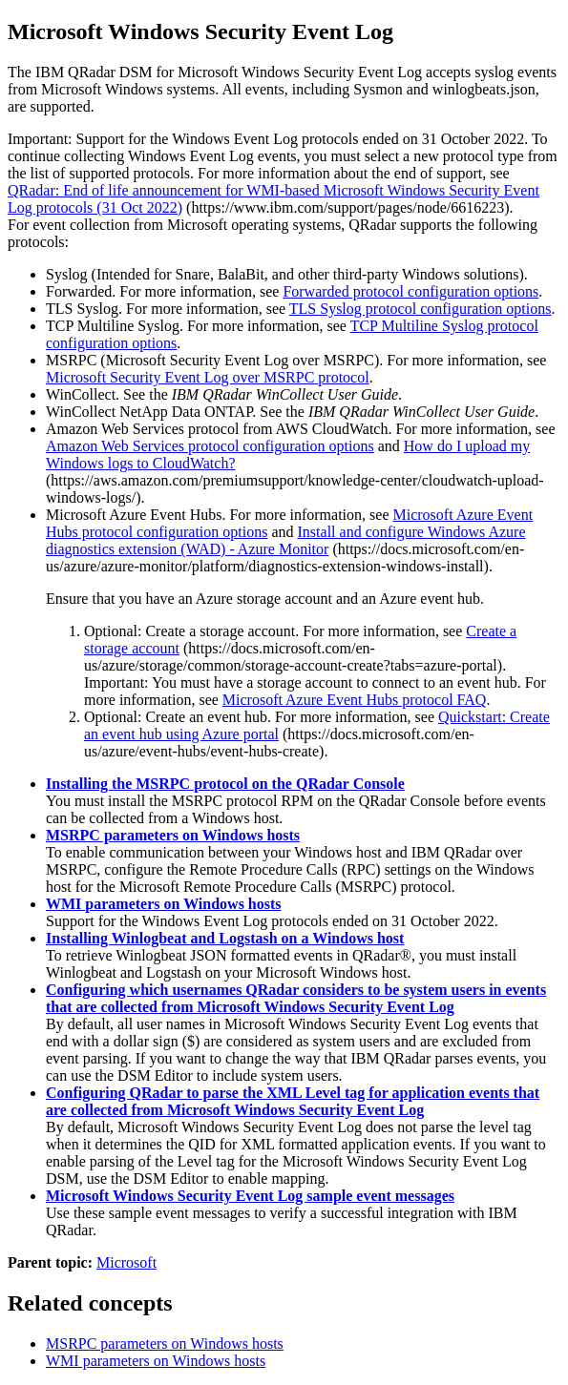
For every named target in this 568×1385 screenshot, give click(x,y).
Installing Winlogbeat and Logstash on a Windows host (225, 938)
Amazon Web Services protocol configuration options (210, 446)
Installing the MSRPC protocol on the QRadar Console (225, 783)
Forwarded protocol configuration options (410, 291)
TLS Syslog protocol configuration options (420, 308)
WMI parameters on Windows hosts (164, 904)
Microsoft (126, 1262)
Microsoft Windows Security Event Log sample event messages (250, 1196)
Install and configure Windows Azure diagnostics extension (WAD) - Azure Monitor (286, 540)
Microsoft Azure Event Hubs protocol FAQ (354, 700)
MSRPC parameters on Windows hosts (173, 835)
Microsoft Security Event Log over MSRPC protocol (207, 377)
